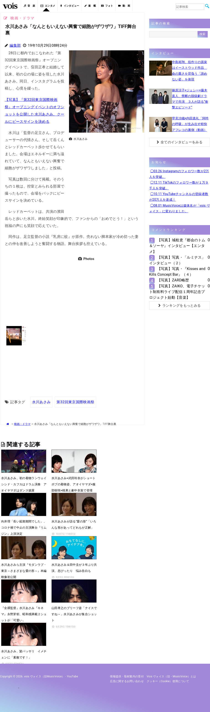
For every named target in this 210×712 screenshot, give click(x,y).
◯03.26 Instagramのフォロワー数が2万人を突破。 (179, 174)
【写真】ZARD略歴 (173, 280)
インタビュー (69, 5)
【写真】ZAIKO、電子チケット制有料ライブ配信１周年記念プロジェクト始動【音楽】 (177, 292)
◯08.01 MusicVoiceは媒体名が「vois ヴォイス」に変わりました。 (179, 208)
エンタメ (48, 5)
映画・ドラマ (22, 423)
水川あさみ (41, 401)
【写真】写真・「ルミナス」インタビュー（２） (177, 260)
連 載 (90, 5)
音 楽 (29, 5)
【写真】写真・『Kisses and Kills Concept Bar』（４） (177, 272)
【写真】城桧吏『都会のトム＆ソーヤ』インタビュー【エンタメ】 (177, 246)
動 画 (124, 5)
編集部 (15, 45)
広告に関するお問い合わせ (127, 680)
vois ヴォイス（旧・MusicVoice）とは (171, 675)
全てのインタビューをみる (179, 142)
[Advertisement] (105, 174)
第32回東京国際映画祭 (75, 401)
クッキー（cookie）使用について (168, 680)
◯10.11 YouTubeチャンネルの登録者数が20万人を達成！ (178, 196)
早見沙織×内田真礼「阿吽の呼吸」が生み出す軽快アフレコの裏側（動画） (190, 123)
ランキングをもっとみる (179, 305)
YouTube (72, 675)
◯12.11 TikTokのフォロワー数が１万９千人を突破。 (179, 185)
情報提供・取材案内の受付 (127, 675)
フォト (107, 5)
